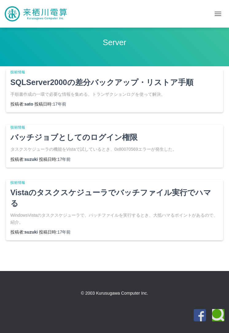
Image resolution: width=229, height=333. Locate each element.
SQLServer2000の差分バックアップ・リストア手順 (101, 82)
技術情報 (17, 72)
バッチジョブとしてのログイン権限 (74, 137)
